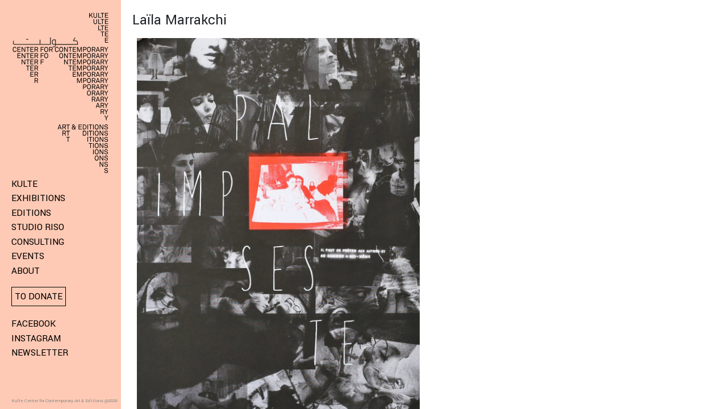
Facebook (33, 324)
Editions (31, 213)
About (25, 271)
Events (27, 256)
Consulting (37, 242)
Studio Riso (37, 227)
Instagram (36, 338)
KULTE (24, 184)
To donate (38, 296)
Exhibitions (38, 198)
